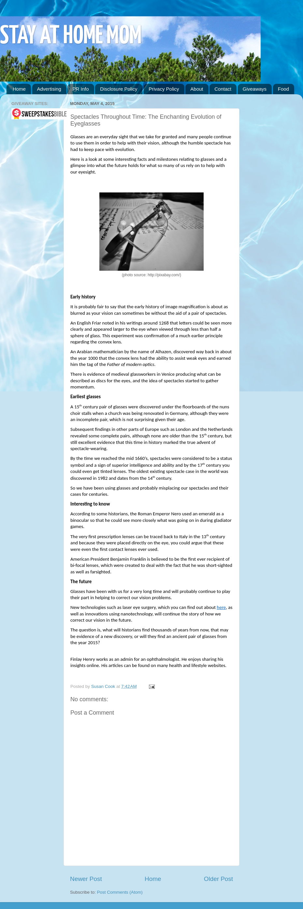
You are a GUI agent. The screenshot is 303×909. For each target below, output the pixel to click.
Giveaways (255, 89)
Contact (222, 89)
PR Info (80, 89)
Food (283, 89)
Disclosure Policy (118, 89)
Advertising (49, 89)
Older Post (218, 878)
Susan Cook (103, 686)
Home (19, 89)
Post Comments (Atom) (120, 892)
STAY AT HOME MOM (71, 36)
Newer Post (86, 878)
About (196, 89)
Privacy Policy (164, 89)
